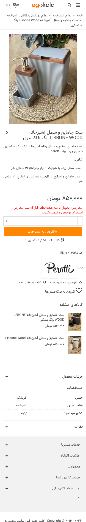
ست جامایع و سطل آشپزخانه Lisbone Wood (34, 338)
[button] (43, 118)
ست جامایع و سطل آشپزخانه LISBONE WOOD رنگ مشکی (38, 317)
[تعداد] (43, 221)
